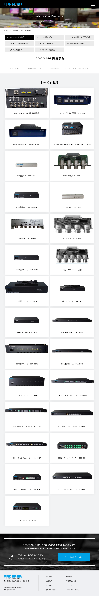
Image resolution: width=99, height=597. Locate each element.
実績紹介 (49, 582)
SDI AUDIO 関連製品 (47, 44)
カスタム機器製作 (16, 51)
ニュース (69, 586)
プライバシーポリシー (73, 591)
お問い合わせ (50, 591)
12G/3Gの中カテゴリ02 (58, 69)
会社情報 (49, 577)
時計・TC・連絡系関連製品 (19, 44)
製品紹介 (15, 32)
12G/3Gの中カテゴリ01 (35, 69)
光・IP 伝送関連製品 (77, 44)
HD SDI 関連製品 (46, 38)
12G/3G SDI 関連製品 (17, 38)
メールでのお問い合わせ (74, 558)
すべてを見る (14, 69)
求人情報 (49, 586)
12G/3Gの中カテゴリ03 (81, 69)
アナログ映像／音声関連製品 (80, 38)
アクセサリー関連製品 (47, 51)
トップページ (7, 32)
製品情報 (69, 577)
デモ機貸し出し (71, 582)
